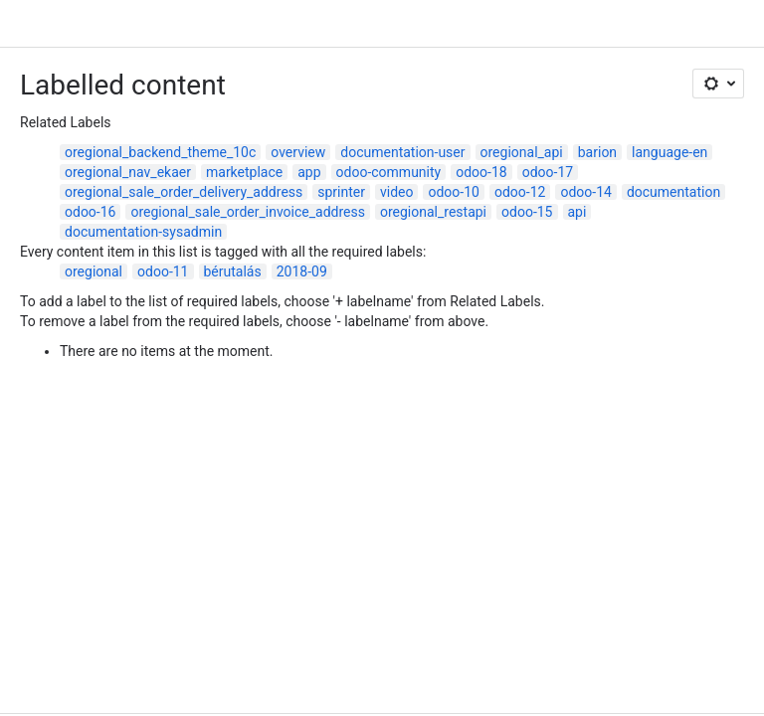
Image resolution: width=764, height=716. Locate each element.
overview (298, 152)
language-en (669, 152)
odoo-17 (547, 172)
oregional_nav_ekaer (128, 172)
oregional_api (521, 152)
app (308, 172)
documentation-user (402, 152)
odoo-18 (481, 172)
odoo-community (389, 172)
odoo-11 (162, 271)
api (577, 212)
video (397, 192)
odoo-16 (90, 212)
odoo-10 (453, 192)
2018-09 (302, 271)
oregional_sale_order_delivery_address (183, 192)
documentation (673, 192)
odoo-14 (585, 192)
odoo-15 (526, 212)
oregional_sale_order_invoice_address (247, 212)
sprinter (341, 192)
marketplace (244, 172)
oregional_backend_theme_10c (160, 152)
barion (597, 152)
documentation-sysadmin (143, 232)
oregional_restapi (433, 212)
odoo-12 (519, 192)
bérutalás (233, 271)
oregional (93, 271)
